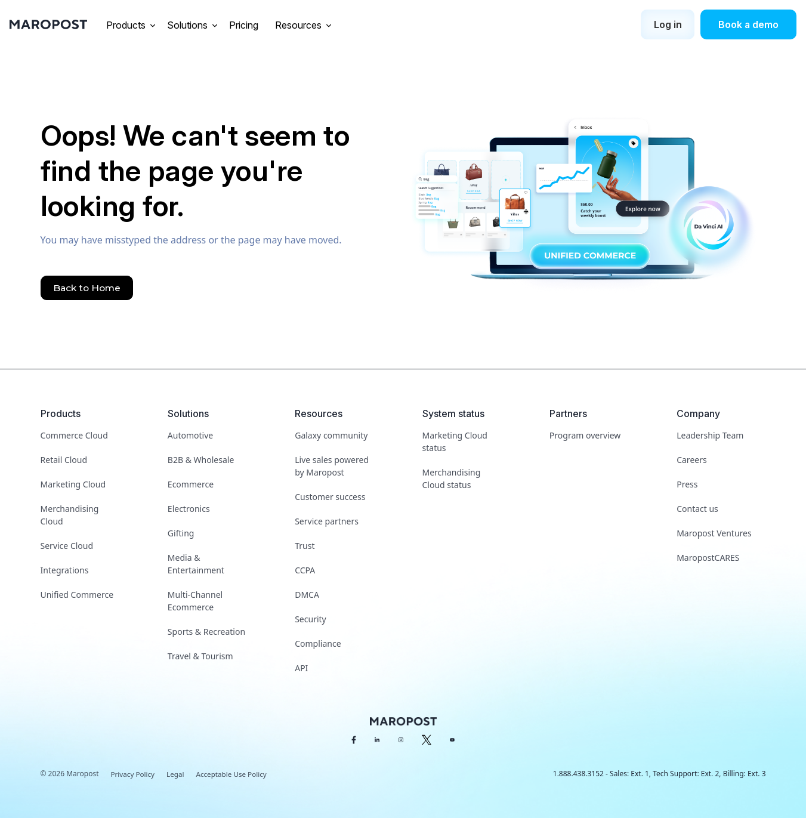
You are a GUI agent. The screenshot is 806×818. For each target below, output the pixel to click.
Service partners (327, 521)
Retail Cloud (64, 459)
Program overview (584, 435)
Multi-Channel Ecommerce (195, 601)
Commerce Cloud (74, 435)
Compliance (318, 643)
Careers (691, 459)
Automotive (190, 435)
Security (310, 619)
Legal (177, 774)
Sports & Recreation (206, 631)
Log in (668, 24)
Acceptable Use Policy (234, 774)
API (301, 668)
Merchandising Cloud (70, 515)
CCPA (305, 570)
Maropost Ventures (714, 533)
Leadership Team (710, 435)
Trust (304, 545)
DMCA (307, 594)
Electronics (189, 508)
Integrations (65, 570)
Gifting (181, 533)
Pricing (245, 25)
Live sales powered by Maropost (332, 466)
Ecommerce (191, 484)
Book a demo (748, 24)
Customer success (330, 496)
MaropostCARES (708, 557)
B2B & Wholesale (201, 459)
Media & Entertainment (196, 564)
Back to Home (88, 288)
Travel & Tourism (200, 656)
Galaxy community (331, 435)
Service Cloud (67, 545)
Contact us (697, 508)
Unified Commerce (77, 594)
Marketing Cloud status (454, 441)
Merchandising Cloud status (451, 478)
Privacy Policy (133, 774)
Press (687, 484)
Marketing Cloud (73, 484)
